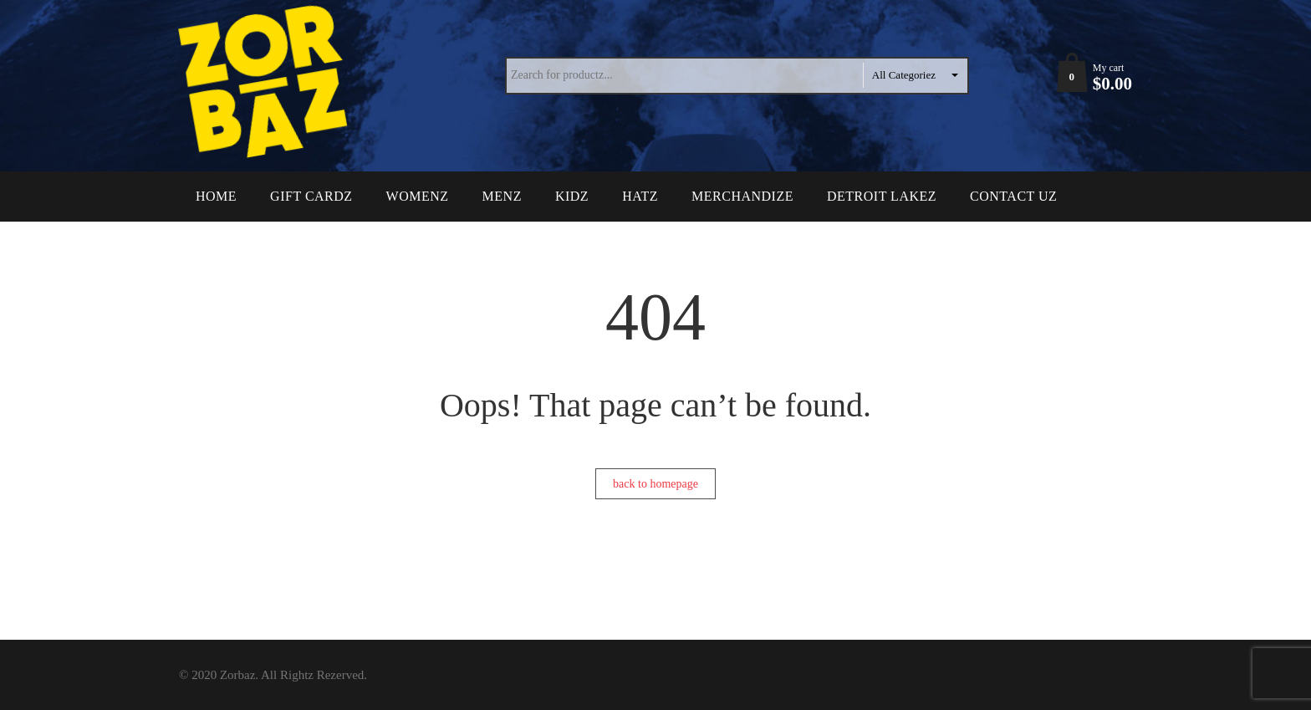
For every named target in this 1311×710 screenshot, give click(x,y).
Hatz (640, 196)
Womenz (417, 196)
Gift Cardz (311, 196)
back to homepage (655, 484)
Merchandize (742, 196)
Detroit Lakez (881, 196)
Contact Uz (1013, 196)
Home (216, 196)
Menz (502, 196)
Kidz (572, 196)
